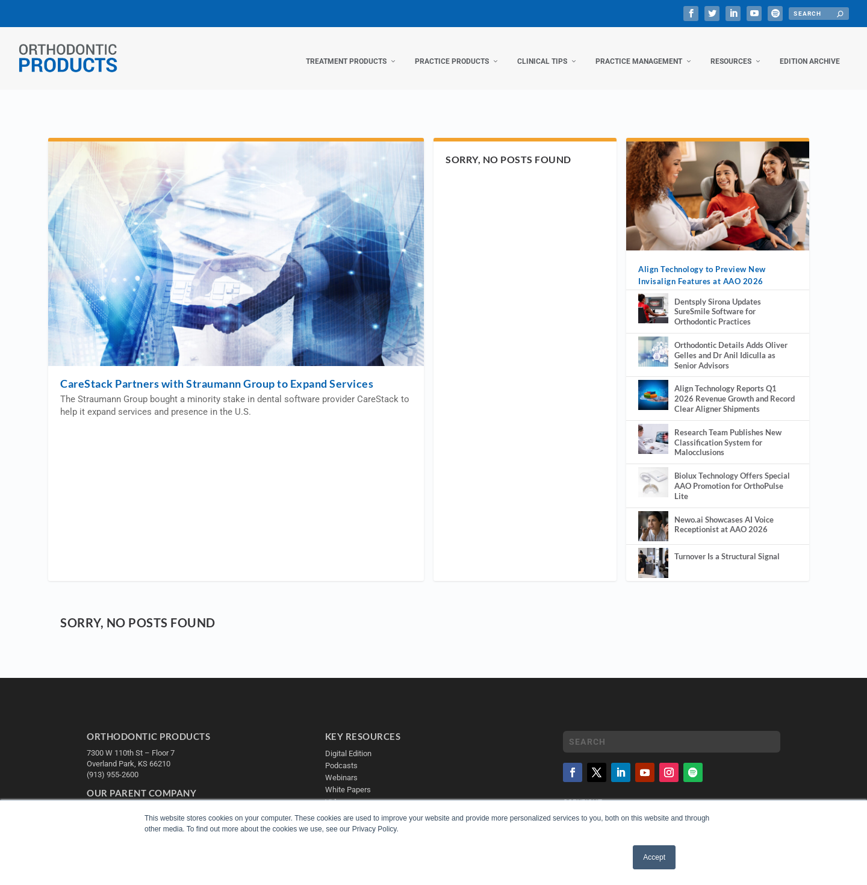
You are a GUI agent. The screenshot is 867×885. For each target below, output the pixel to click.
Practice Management (638, 53)
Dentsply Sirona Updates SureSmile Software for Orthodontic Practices (717, 303)
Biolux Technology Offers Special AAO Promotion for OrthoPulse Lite (732, 477)
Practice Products (452, 53)
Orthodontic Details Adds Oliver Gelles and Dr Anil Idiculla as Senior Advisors (731, 347)
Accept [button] (654, 857)
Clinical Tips (542, 53)
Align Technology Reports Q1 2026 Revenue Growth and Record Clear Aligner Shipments (734, 390)
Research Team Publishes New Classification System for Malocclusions (728, 434)
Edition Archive (810, 53)
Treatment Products (346, 53)
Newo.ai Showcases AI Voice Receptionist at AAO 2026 (724, 516)
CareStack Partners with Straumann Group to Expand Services (216, 375)
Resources (730, 53)
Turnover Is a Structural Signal (727, 548)
